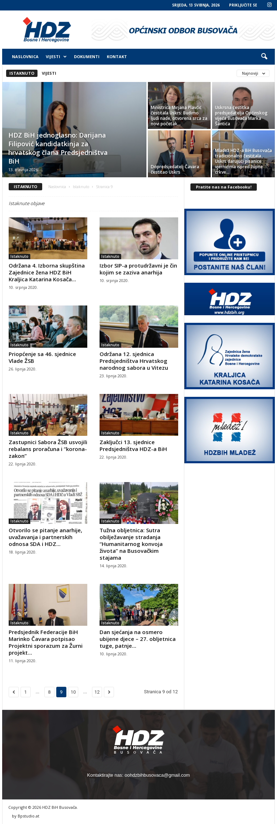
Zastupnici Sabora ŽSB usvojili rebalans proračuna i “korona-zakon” (48, 448)
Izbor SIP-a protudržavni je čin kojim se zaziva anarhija (138, 269)
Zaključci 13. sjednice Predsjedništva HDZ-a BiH (133, 445)
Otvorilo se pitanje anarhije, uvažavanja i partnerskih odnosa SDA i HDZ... (45, 536)
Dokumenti (87, 56)
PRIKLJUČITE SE (243, 5)
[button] (264, 57)
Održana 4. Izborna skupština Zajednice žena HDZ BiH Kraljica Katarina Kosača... (47, 272)
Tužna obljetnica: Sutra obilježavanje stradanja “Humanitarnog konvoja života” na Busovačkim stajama (131, 543)
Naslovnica (25, 56)
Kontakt (117, 56)
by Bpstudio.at (25, 816)
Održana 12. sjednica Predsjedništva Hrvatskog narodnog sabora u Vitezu (134, 360)
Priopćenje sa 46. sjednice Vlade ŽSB (42, 357)
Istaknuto (21, 73)
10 (73, 692)
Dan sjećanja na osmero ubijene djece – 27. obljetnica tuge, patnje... (138, 638)
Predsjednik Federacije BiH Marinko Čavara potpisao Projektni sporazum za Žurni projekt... (46, 642)
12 (97, 692)
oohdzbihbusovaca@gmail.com (157, 775)
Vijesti (56, 57)
